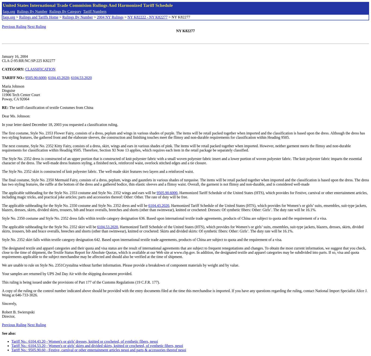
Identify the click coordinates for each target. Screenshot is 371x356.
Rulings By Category (65, 11)
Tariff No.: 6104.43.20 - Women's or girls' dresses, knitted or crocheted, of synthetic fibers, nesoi (84, 341)
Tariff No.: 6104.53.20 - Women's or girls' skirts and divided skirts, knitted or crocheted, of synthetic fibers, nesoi (97, 346)
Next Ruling (36, 27)
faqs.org (9, 11)
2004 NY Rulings (110, 17)
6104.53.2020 (81, 78)
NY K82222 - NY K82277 (148, 17)
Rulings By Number (32, 11)
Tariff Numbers (94, 11)
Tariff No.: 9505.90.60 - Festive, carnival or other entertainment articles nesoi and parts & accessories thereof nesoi (98, 350)
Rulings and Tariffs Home (38, 17)
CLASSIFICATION (40, 69)
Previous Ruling (14, 27)
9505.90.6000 (35, 78)
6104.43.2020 (58, 78)
